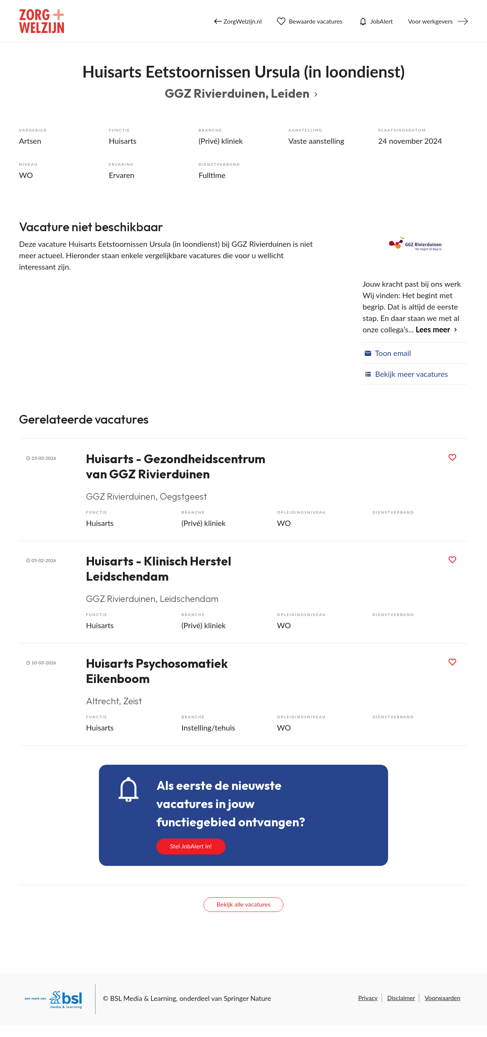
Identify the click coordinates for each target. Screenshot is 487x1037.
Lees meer (433, 329)
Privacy (367, 997)
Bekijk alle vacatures (243, 904)
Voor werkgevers (430, 21)
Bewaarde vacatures (309, 21)
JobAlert (375, 21)
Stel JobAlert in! (191, 846)
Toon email (387, 352)
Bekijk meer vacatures (405, 373)
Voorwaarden (442, 997)
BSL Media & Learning (143, 998)
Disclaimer (401, 997)
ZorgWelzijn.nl (238, 21)
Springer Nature (247, 998)
